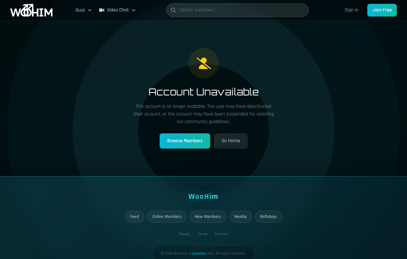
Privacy (184, 234)
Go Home (231, 140)
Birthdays (268, 217)
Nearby (240, 217)
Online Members (167, 217)
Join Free (382, 10)
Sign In (351, 10)
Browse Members (185, 140)
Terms (202, 234)
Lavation (199, 253)
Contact (221, 234)
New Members (208, 217)
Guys (84, 10)
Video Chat (117, 10)
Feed (134, 217)
